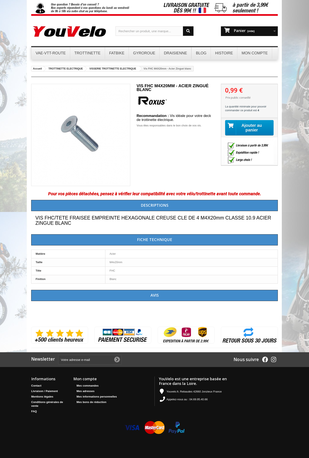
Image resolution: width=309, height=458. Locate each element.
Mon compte (85, 378)
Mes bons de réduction (91, 402)
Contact (36, 385)
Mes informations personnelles (97, 396)
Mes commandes (88, 385)
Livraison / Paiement (44, 391)
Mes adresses (85, 391)
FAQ (34, 411)
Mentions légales (42, 396)
